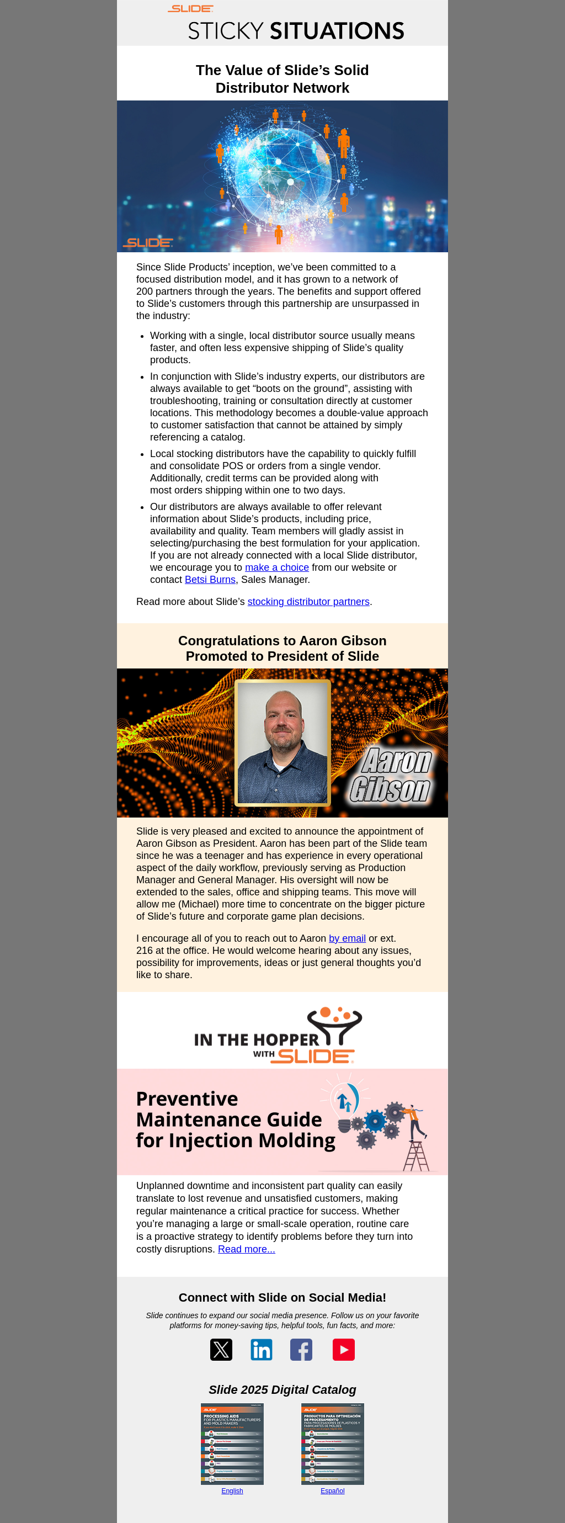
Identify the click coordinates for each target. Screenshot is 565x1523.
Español (332, 1491)
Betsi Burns (210, 579)
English (232, 1491)
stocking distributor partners (309, 601)
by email (347, 938)
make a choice (277, 567)
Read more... (246, 1249)
